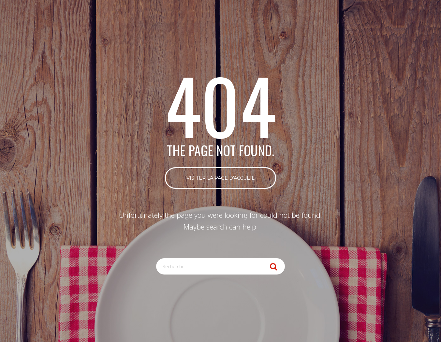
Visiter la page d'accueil (220, 178)
